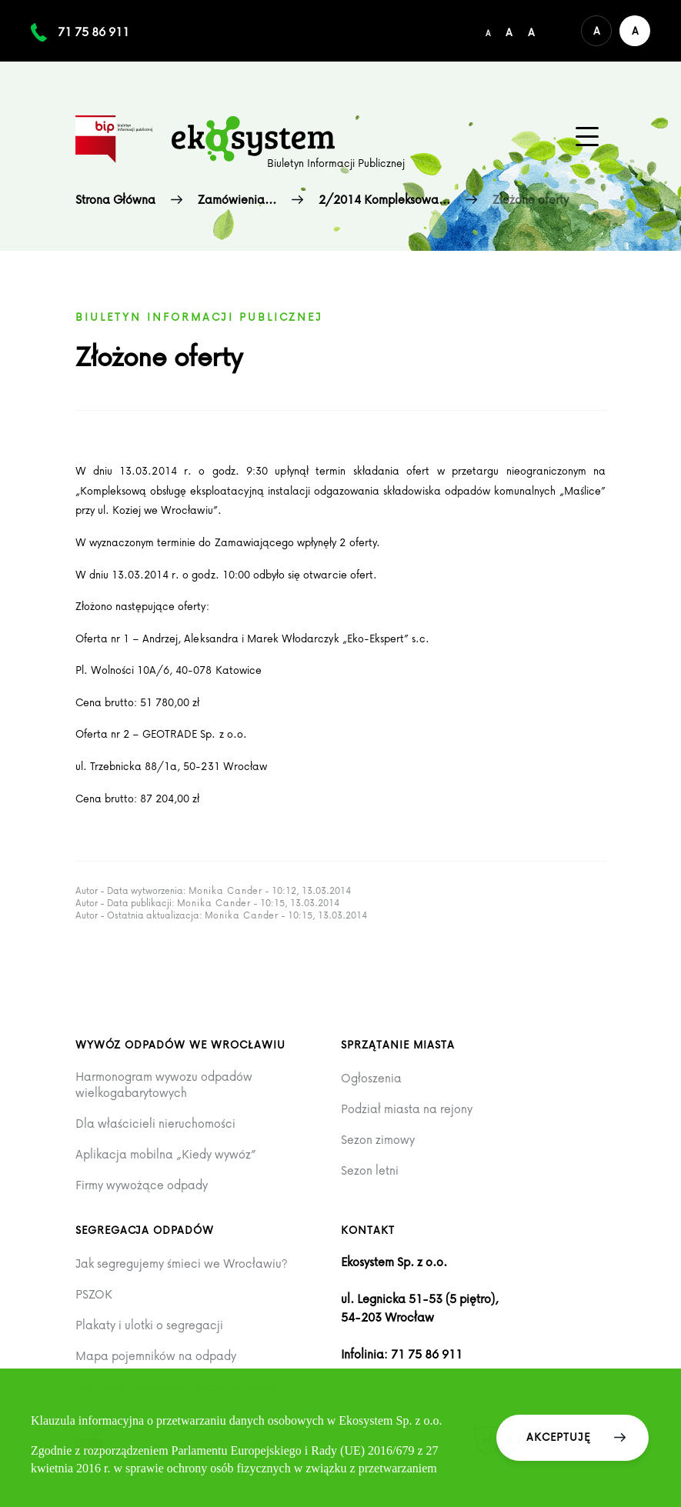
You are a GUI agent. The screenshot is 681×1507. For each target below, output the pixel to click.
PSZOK (93, 1294)
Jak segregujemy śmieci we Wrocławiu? (181, 1263)
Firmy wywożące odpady (141, 1185)
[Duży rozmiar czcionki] (531, 30)
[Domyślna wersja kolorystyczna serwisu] (596, 30)
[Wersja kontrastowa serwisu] (634, 30)
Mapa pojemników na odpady (155, 1356)
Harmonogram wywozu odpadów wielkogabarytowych (163, 1084)
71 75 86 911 (93, 31)
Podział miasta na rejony (406, 1109)
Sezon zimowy (378, 1140)
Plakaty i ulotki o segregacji (149, 1325)
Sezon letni (370, 1170)
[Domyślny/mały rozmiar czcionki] (488, 30)
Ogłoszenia (371, 1078)
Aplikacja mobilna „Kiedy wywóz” (165, 1154)
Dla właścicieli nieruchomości (155, 1123)
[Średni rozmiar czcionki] (509, 30)
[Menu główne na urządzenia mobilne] (587, 136)
